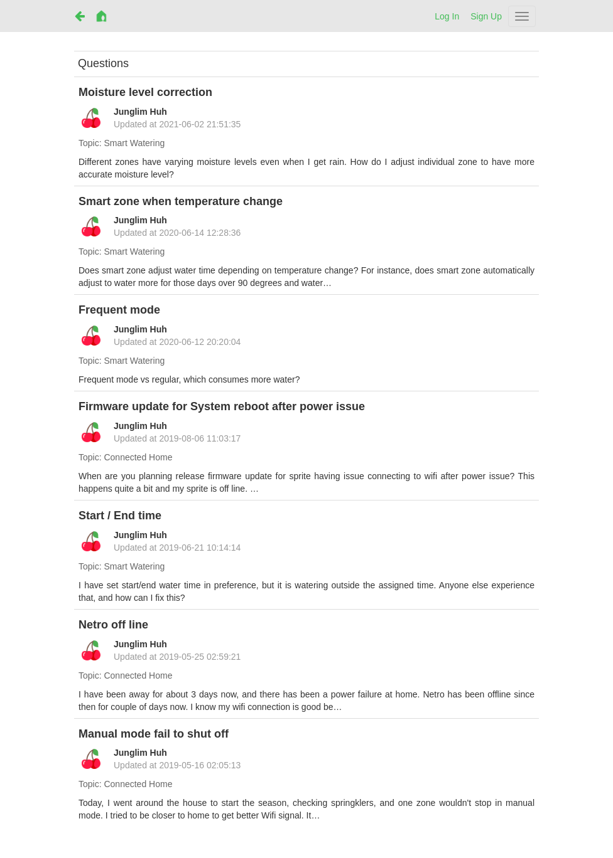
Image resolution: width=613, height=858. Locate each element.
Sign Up (486, 16)
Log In (447, 16)
